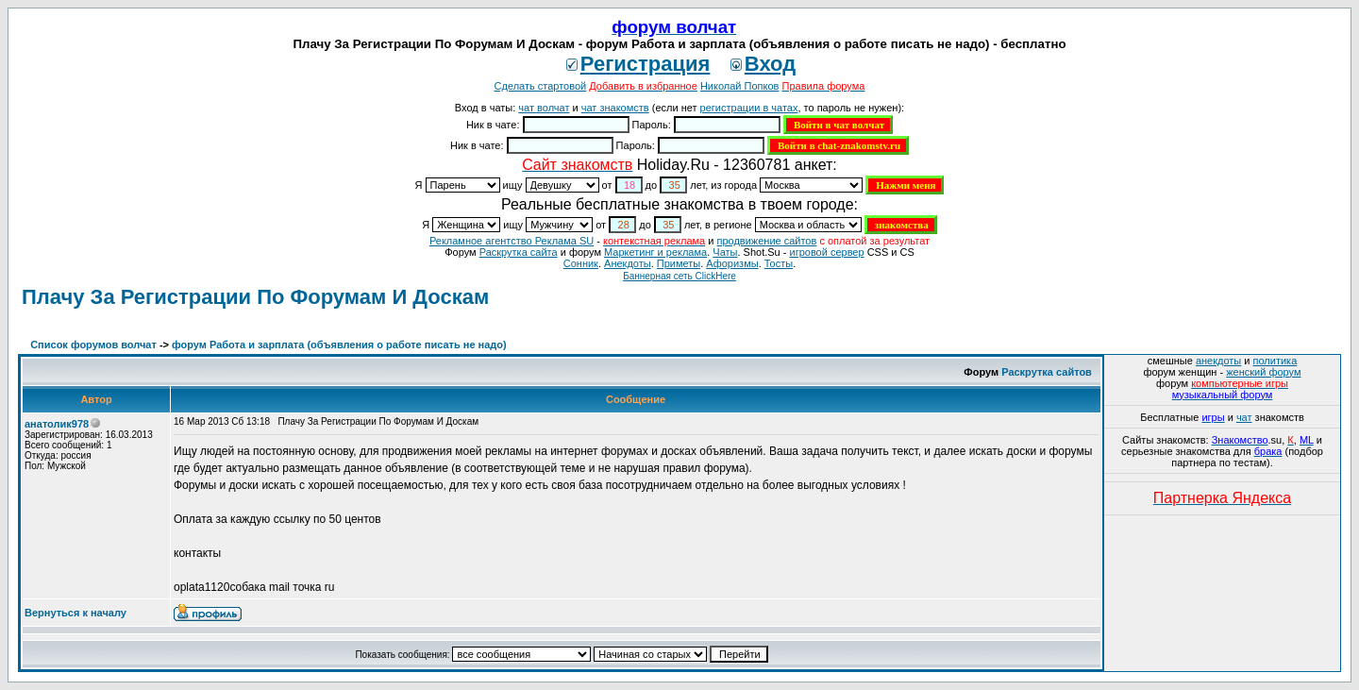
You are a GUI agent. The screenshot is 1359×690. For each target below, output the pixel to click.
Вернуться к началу (75, 612)
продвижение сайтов (766, 240)
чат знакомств (615, 107)
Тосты (778, 263)
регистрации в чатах (749, 107)
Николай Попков (740, 86)
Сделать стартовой (541, 86)
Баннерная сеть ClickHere (679, 276)
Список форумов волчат (93, 344)
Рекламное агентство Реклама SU (511, 240)
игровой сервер (826, 252)
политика (1275, 360)
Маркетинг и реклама (655, 252)
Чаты (725, 252)
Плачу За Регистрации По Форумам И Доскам (255, 297)
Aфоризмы (732, 263)
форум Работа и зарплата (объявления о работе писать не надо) (339, 344)
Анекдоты (627, 263)
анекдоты (1218, 360)
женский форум (1263, 372)
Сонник (580, 263)
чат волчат (543, 107)
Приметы (678, 263)
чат (1244, 417)
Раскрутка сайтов (1046, 372)
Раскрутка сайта (518, 252)
